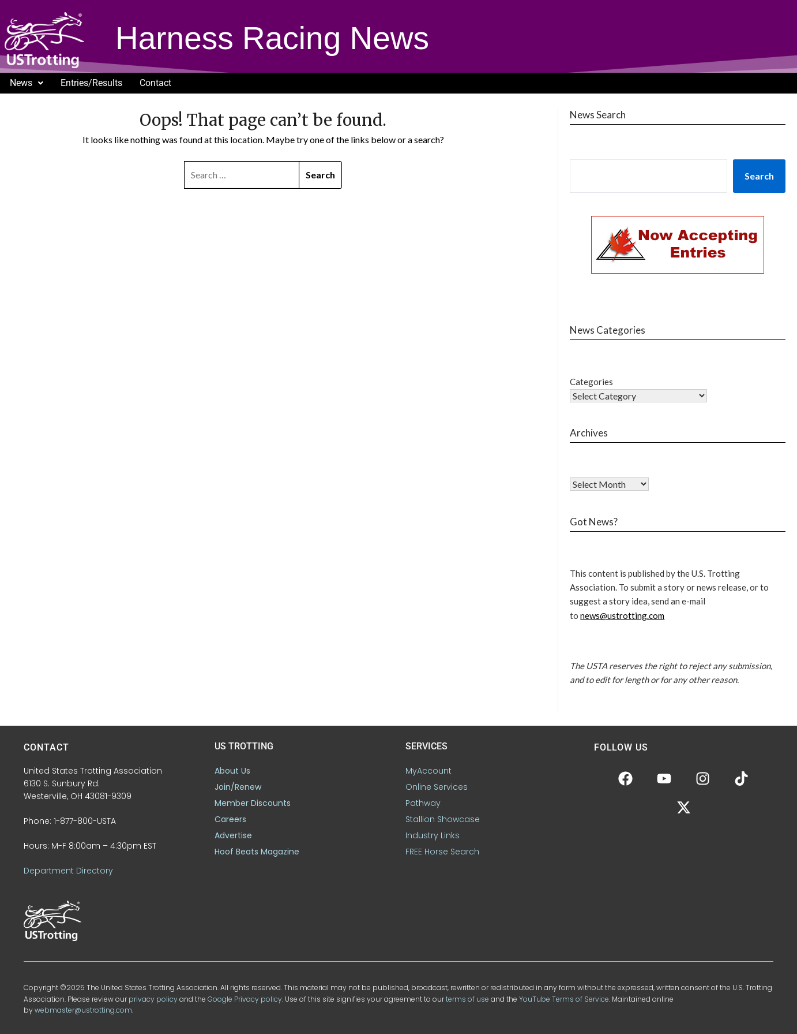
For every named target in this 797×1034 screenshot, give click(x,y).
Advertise (233, 835)
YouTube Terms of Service (564, 999)
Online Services (436, 787)
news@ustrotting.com (622, 615)
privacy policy (153, 999)
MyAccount (428, 771)
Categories (591, 381)
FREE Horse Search (442, 851)
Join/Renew (238, 787)
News (26, 82)
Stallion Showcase (442, 819)
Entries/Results (91, 82)
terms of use (467, 999)
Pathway (423, 803)
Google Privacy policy (245, 999)
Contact (155, 82)
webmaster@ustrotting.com (83, 1010)
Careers (230, 819)
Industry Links (432, 835)
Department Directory (68, 870)
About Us (232, 771)
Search (759, 175)
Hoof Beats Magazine (257, 851)
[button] (26, 83)
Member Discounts (253, 803)
